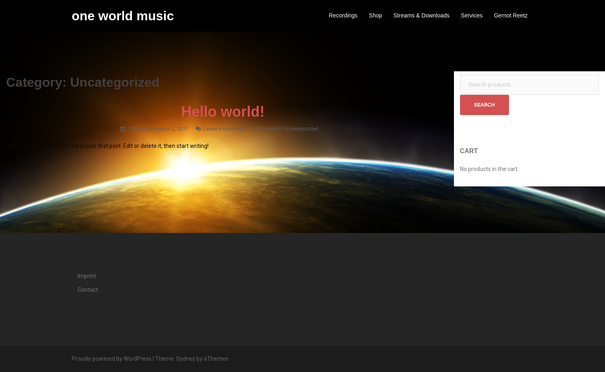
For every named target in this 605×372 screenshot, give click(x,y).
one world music (123, 16)
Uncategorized (300, 129)
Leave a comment (224, 129)
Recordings (343, 15)
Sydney (185, 358)
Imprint (87, 276)
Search (484, 105)
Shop (375, 15)
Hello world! (222, 111)
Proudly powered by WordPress (111, 358)
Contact (88, 289)
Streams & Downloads (422, 15)
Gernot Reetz (511, 15)
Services (472, 15)
